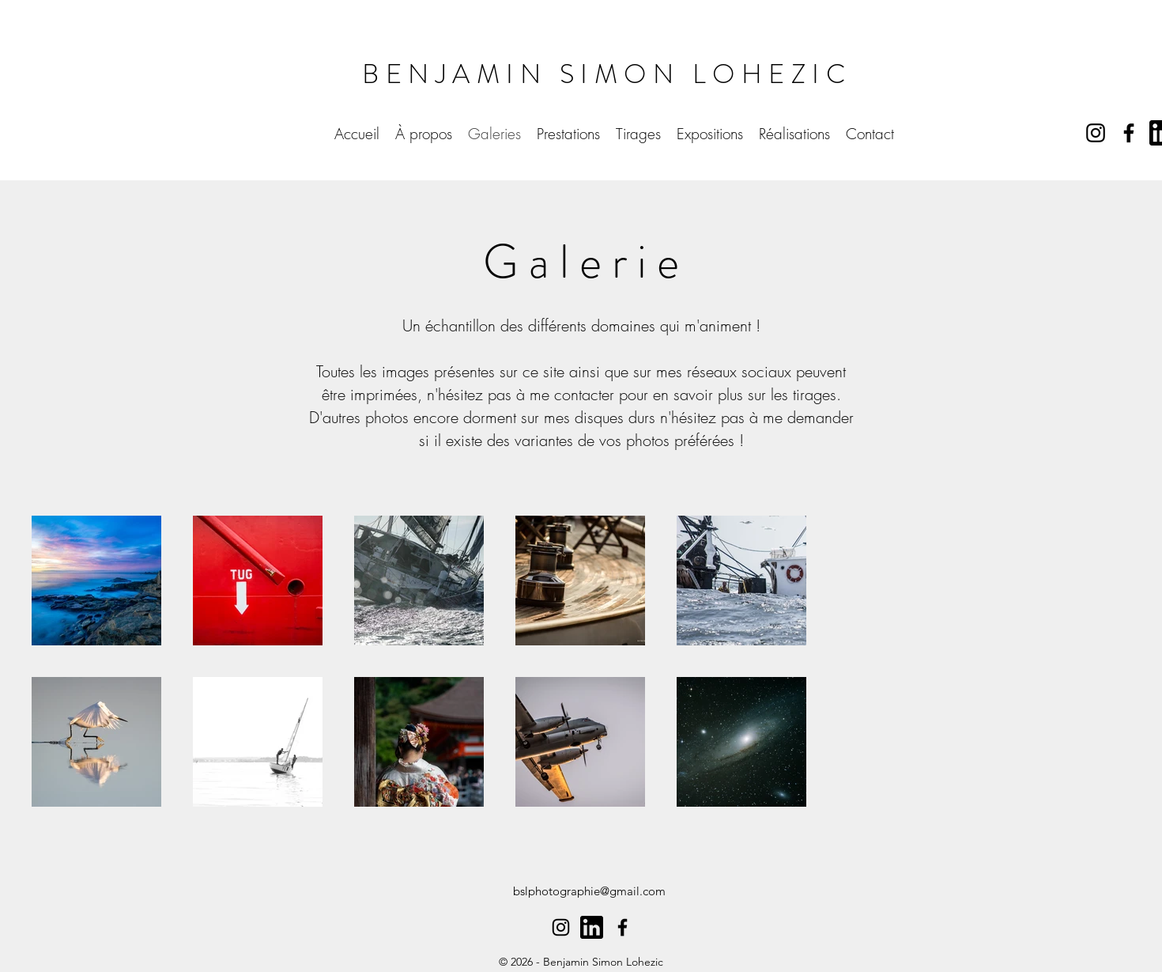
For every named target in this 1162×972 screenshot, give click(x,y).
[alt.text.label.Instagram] (1095, 133)
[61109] (591, 927)
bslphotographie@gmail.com (589, 890)
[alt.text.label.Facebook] (1128, 133)
